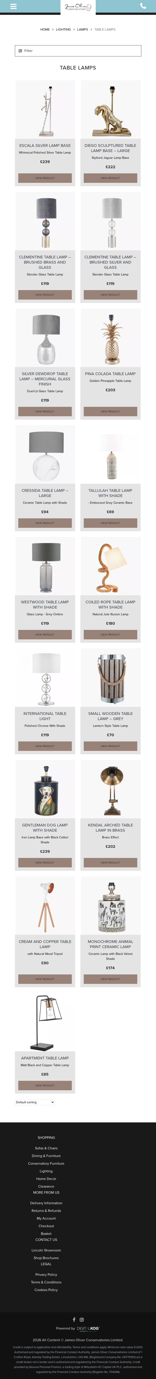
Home (45, 29)
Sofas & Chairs (46, 1148)
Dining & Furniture (46, 1156)
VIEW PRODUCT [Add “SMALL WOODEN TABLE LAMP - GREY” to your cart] (110, 746)
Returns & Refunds (46, 1211)
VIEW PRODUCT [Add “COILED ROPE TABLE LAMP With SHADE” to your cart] (110, 634)
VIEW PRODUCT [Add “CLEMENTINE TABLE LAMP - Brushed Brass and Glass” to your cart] (45, 294)
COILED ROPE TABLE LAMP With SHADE (110, 605)
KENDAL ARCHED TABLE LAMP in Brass (110, 828)
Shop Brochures (46, 1258)
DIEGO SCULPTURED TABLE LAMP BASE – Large (110, 148)
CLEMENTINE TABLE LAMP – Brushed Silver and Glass (110, 262)
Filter (28, 51)
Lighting (63, 29)
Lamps (82, 29)
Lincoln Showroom (46, 1250)
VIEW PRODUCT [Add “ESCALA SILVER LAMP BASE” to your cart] (45, 178)
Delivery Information (46, 1203)
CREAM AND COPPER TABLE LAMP (45, 944)
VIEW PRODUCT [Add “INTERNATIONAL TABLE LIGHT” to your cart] (45, 746)
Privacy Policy (46, 1274)
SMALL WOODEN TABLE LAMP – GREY (110, 716)
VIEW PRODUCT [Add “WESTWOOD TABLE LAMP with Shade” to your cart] (45, 634)
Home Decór (46, 1179)
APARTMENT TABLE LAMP (45, 1058)
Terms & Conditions (46, 1282)
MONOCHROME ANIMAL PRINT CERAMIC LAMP (110, 944)
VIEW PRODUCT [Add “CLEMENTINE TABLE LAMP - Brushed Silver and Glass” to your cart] (110, 294)
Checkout (46, 1226)
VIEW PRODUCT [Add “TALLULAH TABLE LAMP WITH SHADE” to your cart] (110, 523)
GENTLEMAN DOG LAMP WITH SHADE (45, 828)
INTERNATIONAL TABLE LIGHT (44, 716)
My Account (46, 1218)
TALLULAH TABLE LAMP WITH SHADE (110, 493)
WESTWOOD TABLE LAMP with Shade (45, 605)
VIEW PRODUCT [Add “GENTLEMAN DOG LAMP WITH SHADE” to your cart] (45, 862)
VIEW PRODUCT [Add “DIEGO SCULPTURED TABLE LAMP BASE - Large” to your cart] (110, 178)
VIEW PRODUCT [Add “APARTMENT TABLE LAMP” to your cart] (45, 1085)
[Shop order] (35, 1102)
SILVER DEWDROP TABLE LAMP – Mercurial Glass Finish (44, 379)
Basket (46, 1233)
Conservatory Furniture (46, 1163)
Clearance (46, 1186)
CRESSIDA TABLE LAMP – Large (45, 493)
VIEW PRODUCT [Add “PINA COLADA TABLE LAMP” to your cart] (110, 411)
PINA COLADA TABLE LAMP (110, 373)
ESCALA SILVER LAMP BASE (45, 145)
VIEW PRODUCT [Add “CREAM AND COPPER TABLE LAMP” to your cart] (45, 979)
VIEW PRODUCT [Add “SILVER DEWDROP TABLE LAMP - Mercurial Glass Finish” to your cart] (45, 411)
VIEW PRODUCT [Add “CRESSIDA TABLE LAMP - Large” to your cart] (45, 523)
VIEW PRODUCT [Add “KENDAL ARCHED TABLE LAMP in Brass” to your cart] (110, 862)
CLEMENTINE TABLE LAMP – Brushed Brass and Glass (45, 262)
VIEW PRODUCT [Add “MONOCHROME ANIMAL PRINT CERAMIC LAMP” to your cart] (110, 979)
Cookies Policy (46, 1290)
